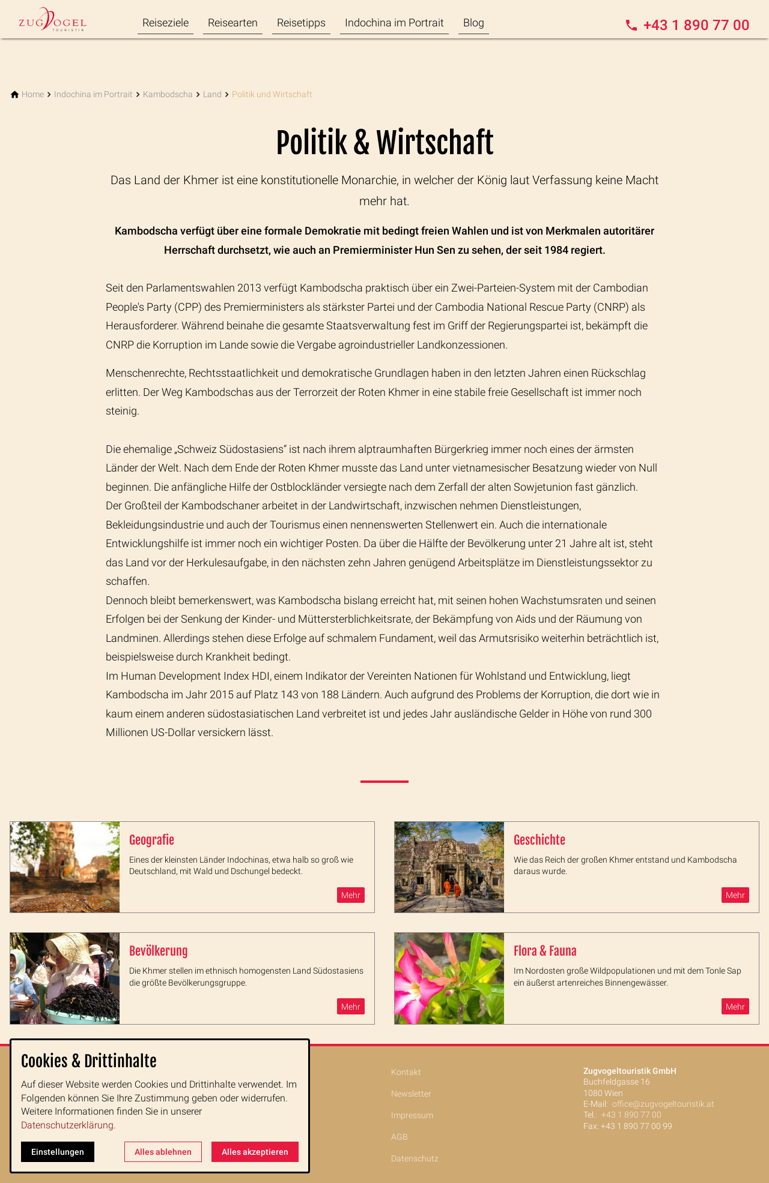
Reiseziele (165, 22)
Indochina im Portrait (394, 22)
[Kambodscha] (168, 94)
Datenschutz (415, 1158)
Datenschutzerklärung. (68, 1125)
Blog (473, 22)
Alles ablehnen (163, 1152)
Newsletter (411, 1093)
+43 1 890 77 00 (631, 1114)
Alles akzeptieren (255, 1152)
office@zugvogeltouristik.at (663, 1104)
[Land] (212, 94)
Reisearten (233, 22)
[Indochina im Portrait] (93, 94)
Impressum (412, 1115)
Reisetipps (301, 22)
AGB (399, 1137)
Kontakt (406, 1072)
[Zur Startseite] (67, 19)
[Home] (33, 94)
